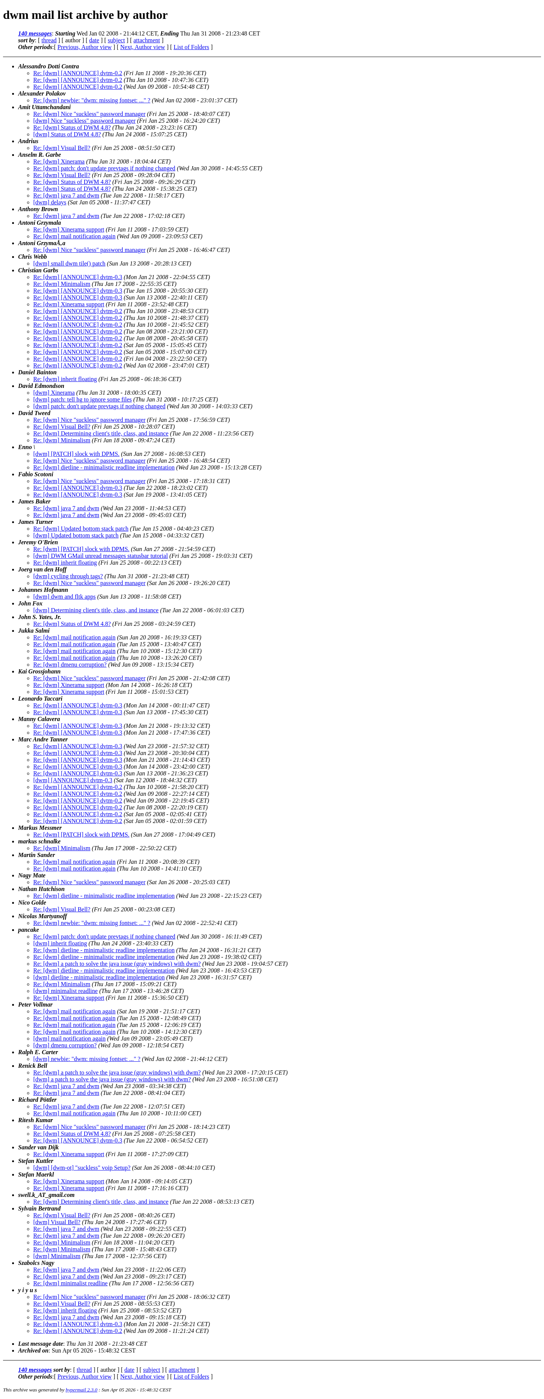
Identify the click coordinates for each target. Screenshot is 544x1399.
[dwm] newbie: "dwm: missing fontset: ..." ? (87, 1059)
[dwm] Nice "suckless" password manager (84, 120)
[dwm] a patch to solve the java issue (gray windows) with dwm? (112, 1079)
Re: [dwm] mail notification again (74, 236)
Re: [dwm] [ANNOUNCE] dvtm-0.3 (77, 277)
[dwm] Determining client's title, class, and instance (96, 610)
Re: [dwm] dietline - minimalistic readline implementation (104, 467)
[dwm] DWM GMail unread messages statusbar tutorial (100, 556)
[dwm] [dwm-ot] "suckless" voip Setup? (81, 1167)
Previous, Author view (84, 47)
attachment (146, 40)
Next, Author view (142, 47)
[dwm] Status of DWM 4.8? (67, 134)
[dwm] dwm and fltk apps (64, 596)
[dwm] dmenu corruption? (65, 1045)
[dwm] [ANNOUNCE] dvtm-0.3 (72, 780)
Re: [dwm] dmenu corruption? (70, 664)
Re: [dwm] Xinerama (59, 161)
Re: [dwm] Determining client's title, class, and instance (100, 433)
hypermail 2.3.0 (81, 1390)
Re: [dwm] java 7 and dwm (66, 195)
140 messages (35, 33)
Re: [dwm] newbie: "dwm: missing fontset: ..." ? (91, 100)
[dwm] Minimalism (56, 1256)
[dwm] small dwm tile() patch (69, 263)
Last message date (40, 1343)
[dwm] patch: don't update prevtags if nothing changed (99, 406)
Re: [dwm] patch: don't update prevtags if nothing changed (104, 168)
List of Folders (191, 47)
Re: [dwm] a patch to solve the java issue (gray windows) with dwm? (117, 963)
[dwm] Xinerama (54, 392)
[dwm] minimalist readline (65, 991)
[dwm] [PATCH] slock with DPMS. (76, 454)
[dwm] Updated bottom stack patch (76, 535)
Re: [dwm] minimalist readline (70, 1283)
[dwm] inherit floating (60, 943)
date (94, 40)
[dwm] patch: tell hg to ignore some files (82, 399)
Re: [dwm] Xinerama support (68, 229)
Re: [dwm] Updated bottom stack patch (80, 528)
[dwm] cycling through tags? (68, 576)
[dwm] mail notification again (69, 1038)
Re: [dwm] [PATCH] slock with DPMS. (81, 549)
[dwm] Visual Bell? (56, 1222)
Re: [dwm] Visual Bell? (61, 148)
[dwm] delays (49, 202)
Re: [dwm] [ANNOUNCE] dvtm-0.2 (77, 73)
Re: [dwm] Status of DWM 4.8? (72, 127)
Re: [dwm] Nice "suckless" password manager (89, 114)
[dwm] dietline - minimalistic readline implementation (99, 977)
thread (49, 40)
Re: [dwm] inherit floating (65, 379)
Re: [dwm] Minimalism (61, 284)
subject (116, 40)
